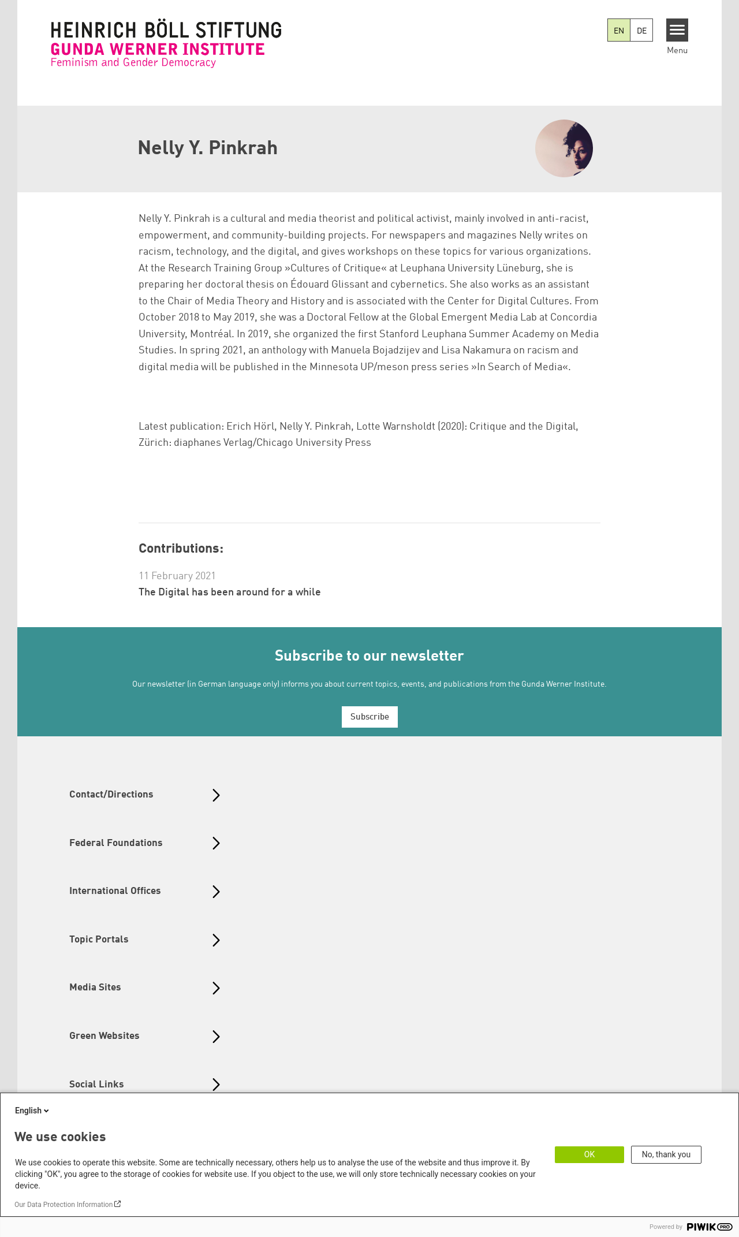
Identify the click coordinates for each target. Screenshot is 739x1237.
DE (642, 31)
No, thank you (666, 1154)
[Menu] (677, 30)
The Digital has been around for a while (230, 592)
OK (589, 1154)
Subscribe (369, 717)
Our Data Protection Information (63, 1205)
